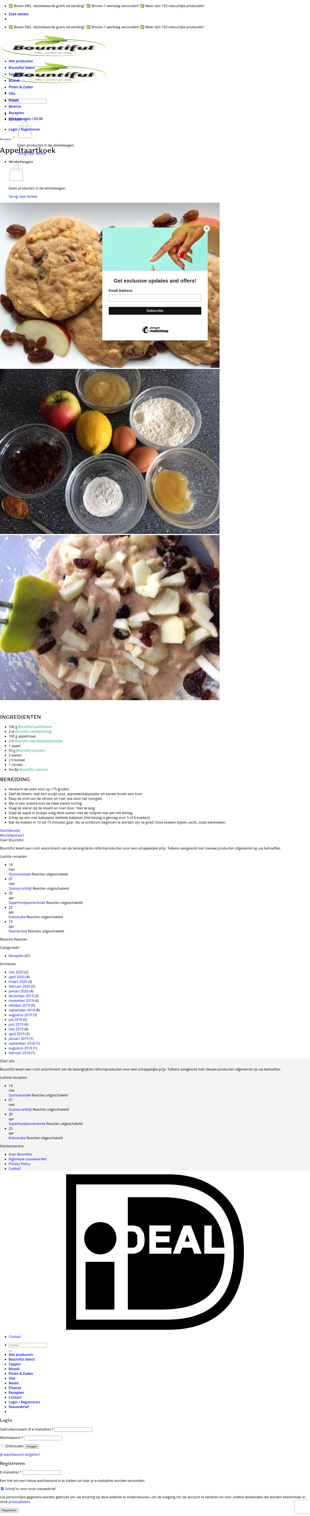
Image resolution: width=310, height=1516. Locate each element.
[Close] (206, 228)
